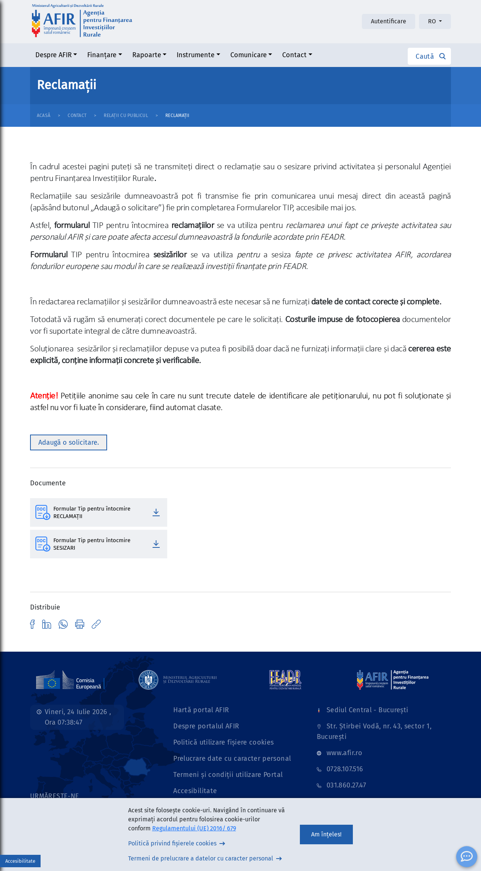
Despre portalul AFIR (206, 726)
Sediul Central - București (367, 710)
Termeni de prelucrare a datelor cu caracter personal (200, 858)
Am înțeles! (326, 834)
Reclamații (177, 115)
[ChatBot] (466, 856)
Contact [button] (294, 55)
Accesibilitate (195, 791)
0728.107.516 (345, 769)
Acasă (43, 115)
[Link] (70, 679)
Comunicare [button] (248, 55)
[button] (429, 56)
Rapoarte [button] (146, 55)
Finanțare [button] (101, 55)
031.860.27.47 (346, 785)
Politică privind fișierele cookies (172, 843)
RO (432, 21)
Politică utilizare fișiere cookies (223, 742)
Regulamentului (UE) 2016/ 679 (194, 828)
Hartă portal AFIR (201, 710)
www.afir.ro (344, 753)
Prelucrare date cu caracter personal (232, 758)
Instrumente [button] (196, 55)
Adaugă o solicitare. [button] (68, 442)
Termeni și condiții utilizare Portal (228, 775)
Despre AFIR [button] (53, 55)
